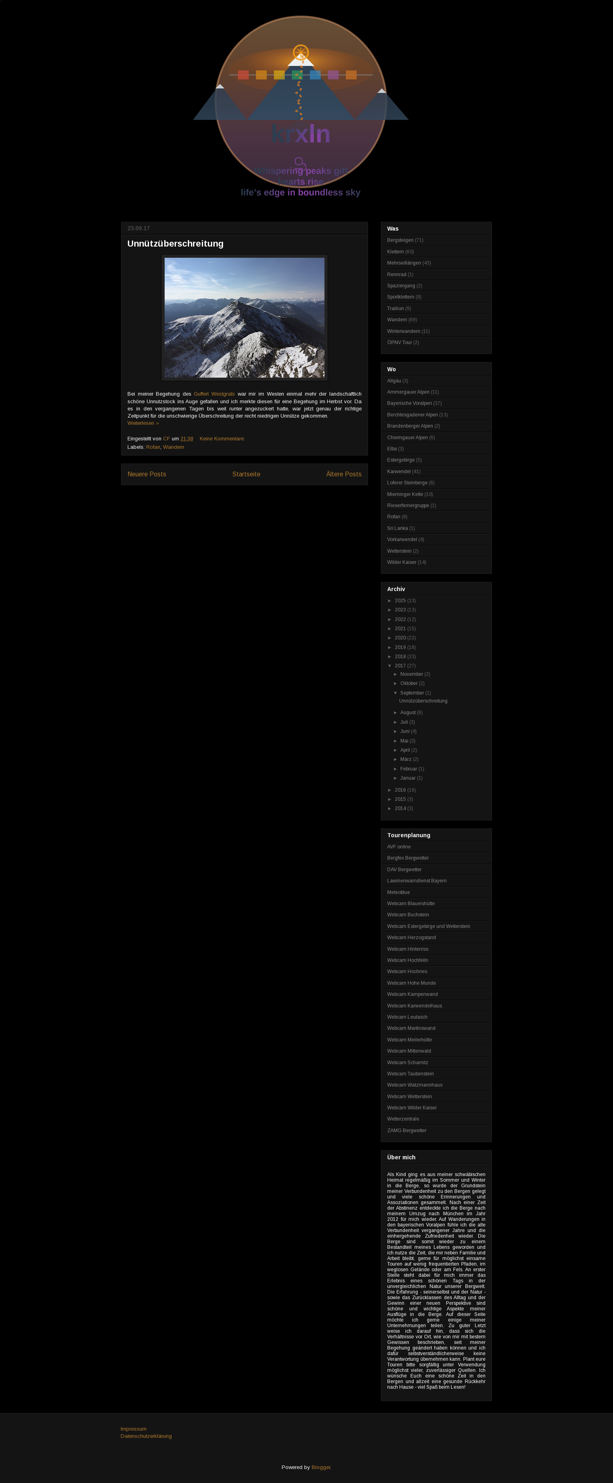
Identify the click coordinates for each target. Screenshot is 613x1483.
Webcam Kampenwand (412, 994)
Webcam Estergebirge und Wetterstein (428, 926)
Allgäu (394, 381)
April (405, 750)
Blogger (321, 1467)
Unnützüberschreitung (175, 244)
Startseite (246, 474)
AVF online (399, 847)
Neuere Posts (146, 474)
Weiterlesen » (143, 423)
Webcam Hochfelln (407, 960)
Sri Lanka (397, 528)
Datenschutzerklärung (146, 1436)
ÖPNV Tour (399, 342)
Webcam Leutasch (407, 1017)
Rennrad (396, 274)
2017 (401, 666)
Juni (405, 731)
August (408, 712)
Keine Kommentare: (223, 439)
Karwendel (399, 471)
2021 (401, 628)
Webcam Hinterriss (407, 949)
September (412, 693)
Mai (405, 741)
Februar (409, 769)
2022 (401, 619)
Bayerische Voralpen (409, 403)
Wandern (173, 447)
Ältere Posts (344, 474)
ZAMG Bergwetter (406, 1130)
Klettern (395, 252)
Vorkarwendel (402, 539)
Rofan (153, 447)
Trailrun (395, 308)
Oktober (409, 683)
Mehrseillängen (404, 263)
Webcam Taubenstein (410, 1074)
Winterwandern (403, 331)
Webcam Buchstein (408, 915)
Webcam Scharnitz (407, 1062)
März (406, 759)
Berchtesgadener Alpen (412, 415)
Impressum (134, 1429)
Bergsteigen (400, 240)
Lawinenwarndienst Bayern (417, 881)
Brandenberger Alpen (410, 426)
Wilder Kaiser (401, 562)
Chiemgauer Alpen (407, 437)
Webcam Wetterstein (409, 1096)
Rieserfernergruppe (408, 505)
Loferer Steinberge (407, 483)
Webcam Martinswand (411, 1028)
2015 (401, 799)
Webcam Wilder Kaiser (412, 1108)
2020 (401, 638)
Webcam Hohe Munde (411, 983)
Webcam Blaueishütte (411, 903)
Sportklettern (400, 297)
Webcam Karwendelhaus (414, 1006)
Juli (404, 722)
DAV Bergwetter (404, 869)
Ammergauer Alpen (408, 392)
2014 (401, 808)
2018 (401, 656)
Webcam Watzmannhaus (414, 1085)
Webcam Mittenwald (409, 1051)
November (412, 674)
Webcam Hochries (407, 971)
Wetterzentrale (403, 1119)
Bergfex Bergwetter (408, 858)
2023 (401, 610)
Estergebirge (401, 460)
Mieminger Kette (405, 494)
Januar (408, 778)
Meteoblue (398, 892)
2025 (401, 600)
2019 (401, 647)
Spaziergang (401, 286)
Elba (392, 449)
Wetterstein (399, 551)
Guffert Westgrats (214, 394)
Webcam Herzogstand (411, 937)
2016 (401, 790)
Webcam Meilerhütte (409, 1040)
